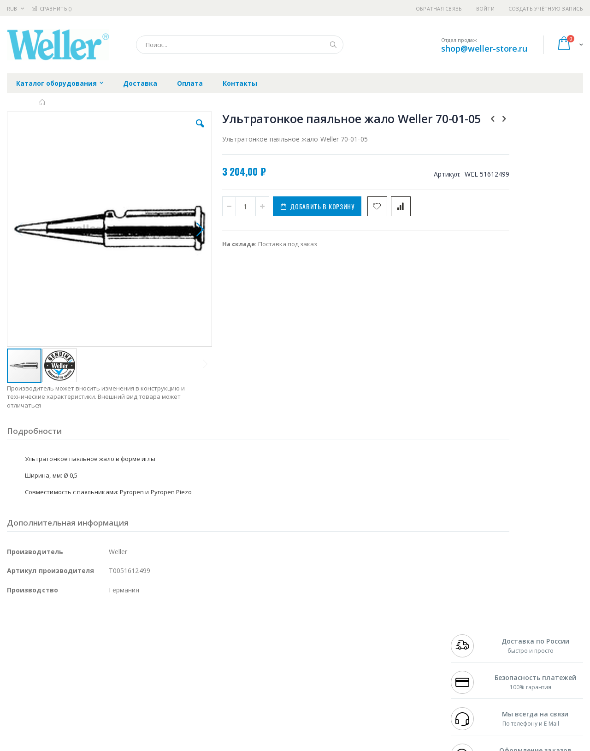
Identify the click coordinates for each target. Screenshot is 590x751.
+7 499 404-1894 (471, 626)
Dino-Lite (79, 671)
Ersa (40, 626)
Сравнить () (51, 8)
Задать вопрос (226, 689)
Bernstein (20, 707)
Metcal (77, 635)
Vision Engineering (33, 671)
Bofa (13, 635)
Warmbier (51, 689)
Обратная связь (439, 8)
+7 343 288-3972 (471, 644)
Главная (42, 102)
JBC (59, 626)
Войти (485, 8)
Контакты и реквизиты (385, 626)
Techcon (85, 689)
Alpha (55, 653)
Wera (78, 707)
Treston (18, 689)
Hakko (16, 626)
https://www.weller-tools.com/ (160, 744)
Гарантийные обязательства (247, 626)
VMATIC (116, 689)
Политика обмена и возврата (247, 644)
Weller (104, 626)
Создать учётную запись (545, 8)
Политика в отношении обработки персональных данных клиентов (255, 666)
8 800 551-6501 (474, 653)
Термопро (109, 635)
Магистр (145, 635)
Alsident (133, 626)
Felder (81, 653)
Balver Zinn (23, 653)
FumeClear (44, 635)
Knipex (52, 707)
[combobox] (239, 44)
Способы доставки (378, 644)
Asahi (106, 653)
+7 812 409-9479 (471, 635)
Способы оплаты (376, 662)
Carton (109, 671)
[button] (171, 130)
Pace (79, 626)
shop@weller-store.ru (484, 48)
